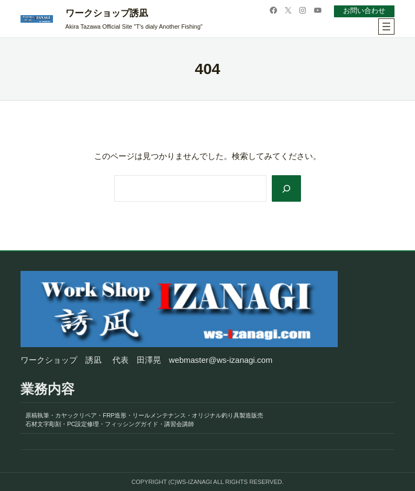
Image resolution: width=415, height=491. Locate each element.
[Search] (286, 188)
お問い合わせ (364, 11)
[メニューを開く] (386, 26)
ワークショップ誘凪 (106, 13)
